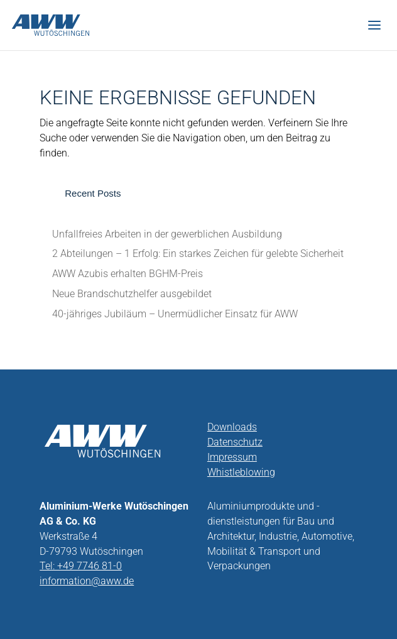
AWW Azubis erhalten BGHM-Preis (127, 274)
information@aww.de (87, 581)
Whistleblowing (241, 472)
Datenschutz (235, 442)
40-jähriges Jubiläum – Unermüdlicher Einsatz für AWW (175, 314)
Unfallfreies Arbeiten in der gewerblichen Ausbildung (167, 234)
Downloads (232, 427)
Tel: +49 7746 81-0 (81, 566)
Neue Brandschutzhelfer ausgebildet (132, 294)
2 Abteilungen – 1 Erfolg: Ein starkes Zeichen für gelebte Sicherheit (198, 253)
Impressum (232, 457)
